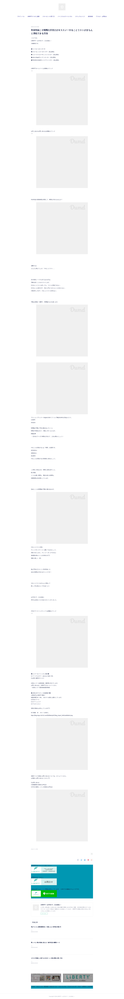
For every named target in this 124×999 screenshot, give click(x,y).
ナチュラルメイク (80, 16)
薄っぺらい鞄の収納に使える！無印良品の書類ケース (45, 942)
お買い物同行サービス (38, 678)
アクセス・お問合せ (101, 16)
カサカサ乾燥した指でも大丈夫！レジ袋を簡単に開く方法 (46, 958)
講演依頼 (90, 16)
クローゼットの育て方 (49, 16)
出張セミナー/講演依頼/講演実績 (41, 687)
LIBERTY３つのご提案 (33, 16)
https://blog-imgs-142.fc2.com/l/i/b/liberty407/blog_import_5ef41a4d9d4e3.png (52, 715)
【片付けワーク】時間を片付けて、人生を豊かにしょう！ (48, 436)
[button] (20, 16)
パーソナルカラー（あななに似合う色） (43, 676)
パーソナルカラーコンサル (65, 16)
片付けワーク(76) (34, 849)
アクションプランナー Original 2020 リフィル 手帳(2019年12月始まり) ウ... (51, 417)
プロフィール (20, 16)
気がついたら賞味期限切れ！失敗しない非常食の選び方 (46, 927)
